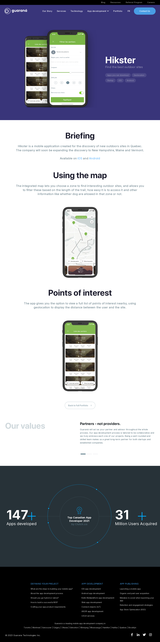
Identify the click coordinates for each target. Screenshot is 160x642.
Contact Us (144, 11)
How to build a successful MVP (44, 602)
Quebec (123, 627)
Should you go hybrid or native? (45, 598)
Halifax (115, 627)
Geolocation (139, 75)
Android (130, 80)
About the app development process (47, 593)
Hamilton (106, 627)
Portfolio (117, 11)
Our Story (47, 11)
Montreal (36, 627)
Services (61, 11)
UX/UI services (88, 616)
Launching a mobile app (130, 589)
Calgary (56, 627)
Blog (103, 2)
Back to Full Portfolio (80, 410)
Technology (76, 11)
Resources (115, 2)
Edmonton (74, 627)
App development (96, 11)
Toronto (27, 627)
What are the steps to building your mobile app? (52, 589)
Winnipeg (84, 627)
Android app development (93, 593)
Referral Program (134, 2)
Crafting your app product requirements (48, 607)
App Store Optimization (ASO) (133, 609)
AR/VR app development (92, 611)
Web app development (92, 602)
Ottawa (65, 627)
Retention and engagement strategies (136, 605)
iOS (120, 80)
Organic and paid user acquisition (134, 593)
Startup (110, 80)
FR (129, 11)
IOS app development (91, 589)
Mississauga (95, 627)
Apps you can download (118, 75)
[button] (83, 457)
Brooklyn (132, 627)
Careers (151, 2)
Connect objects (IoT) (91, 607)
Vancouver (46, 627)
